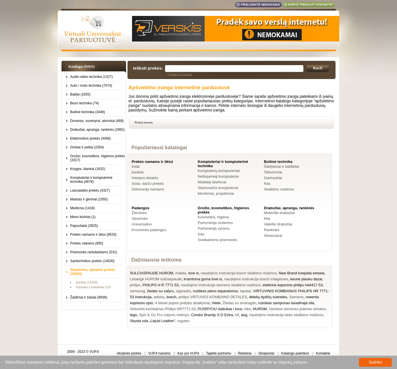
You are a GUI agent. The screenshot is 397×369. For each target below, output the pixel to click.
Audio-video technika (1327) (91, 77)
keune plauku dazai (306, 279)
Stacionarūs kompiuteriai (218, 188)
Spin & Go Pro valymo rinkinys (164, 315)
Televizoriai (273, 172)
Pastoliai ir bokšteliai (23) (93, 287)
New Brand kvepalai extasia (301, 273)
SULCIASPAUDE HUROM (151, 273)
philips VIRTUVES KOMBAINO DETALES (212, 297)
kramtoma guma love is (203, 279)
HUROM (260, 309)
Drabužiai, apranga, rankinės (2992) (97, 130)
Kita (267, 183)
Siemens (296, 297)
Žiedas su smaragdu (239, 303)
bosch (171, 297)
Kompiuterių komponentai (219, 171)
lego (133, 315)
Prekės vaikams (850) (86, 243)
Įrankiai (138, 172)
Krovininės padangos (149, 230)
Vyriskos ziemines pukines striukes (297, 309)
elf (237, 315)
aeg (244, 315)
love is (193, 273)
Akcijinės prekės (129, 353)
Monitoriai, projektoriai (216, 193)
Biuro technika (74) (84, 103)
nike (247, 309)
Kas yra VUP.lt (188, 353)
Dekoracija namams (148, 189)
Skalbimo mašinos (279, 189)
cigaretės (183, 291)
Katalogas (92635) (82, 67)
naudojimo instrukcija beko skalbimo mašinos (286, 315)
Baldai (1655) (80, 94)
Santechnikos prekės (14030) (92, 261)
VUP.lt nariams (159, 353)
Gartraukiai (273, 178)
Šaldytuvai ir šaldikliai (281, 166)
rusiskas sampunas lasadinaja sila (286, 303)
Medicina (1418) (82, 208)
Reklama (244, 353)
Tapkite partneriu (218, 353)
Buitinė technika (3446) (87, 112)
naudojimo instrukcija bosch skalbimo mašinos (239, 273)
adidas (159, 297)
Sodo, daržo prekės (148, 183)
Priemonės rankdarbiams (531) (93, 252)
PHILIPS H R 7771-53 (161, 285)
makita (180, 273)
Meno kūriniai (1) (83, 217)
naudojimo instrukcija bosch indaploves (256, 279)
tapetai (245, 291)
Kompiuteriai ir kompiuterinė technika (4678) (91, 180)
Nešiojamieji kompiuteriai (218, 176)
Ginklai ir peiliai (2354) (87, 147)
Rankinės (271, 230)
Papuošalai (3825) (84, 226)
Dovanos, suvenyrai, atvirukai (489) (97, 121)
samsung (137, 291)
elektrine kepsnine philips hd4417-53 (293, 285)
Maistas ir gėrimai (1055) (89, 199)
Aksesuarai (273, 235)
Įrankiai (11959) (87, 282)
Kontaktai (323, 353)
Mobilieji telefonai (212, 182)
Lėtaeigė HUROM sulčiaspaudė (156, 279)
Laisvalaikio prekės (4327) (90, 190)
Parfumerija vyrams (214, 228)
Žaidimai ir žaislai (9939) (88, 297)
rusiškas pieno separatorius (215, 291)
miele (216, 303)
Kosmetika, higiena (213, 217)
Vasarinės (140, 218)
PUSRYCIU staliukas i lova (220, 309)
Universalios (142, 224)
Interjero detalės (145, 178)
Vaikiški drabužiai (278, 224)
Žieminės (139, 213)
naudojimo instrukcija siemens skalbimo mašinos (220, 285)
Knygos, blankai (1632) (87, 169)
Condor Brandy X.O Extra (212, 315)
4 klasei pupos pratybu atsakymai (182, 303)
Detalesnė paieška (180, 74)
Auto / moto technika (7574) (91, 86)
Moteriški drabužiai (279, 213)
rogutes (183, 321)
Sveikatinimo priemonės (217, 240)
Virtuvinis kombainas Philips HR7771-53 (163, 309)
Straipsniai (266, 353)
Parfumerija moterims (215, 223)
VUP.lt (94, 352)
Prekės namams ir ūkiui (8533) (93, 235)
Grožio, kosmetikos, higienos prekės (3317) (97, 158)
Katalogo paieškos (295, 353)
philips (135, 285)
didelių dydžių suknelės (268, 297)
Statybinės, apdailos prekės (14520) (92, 272)
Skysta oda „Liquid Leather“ (152, 321)
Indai (136, 166)
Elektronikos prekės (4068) (90, 138)
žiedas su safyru (160, 291)
